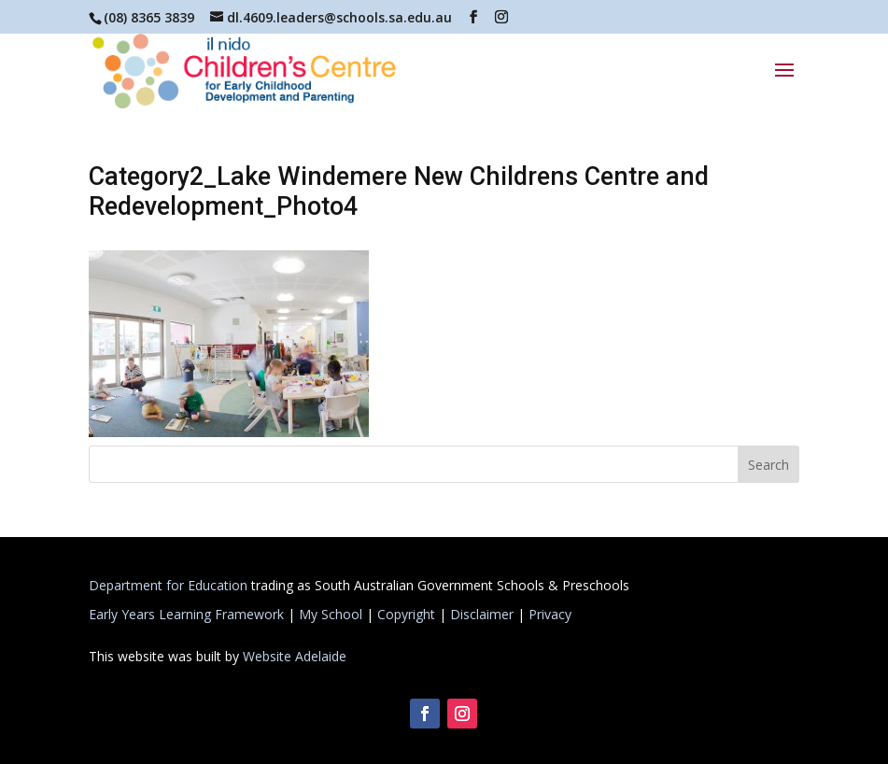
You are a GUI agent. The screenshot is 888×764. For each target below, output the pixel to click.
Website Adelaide (294, 656)
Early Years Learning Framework (186, 614)
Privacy (550, 614)
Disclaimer (482, 614)
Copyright (406, 614)
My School (330, 614)
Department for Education (168, 585)
